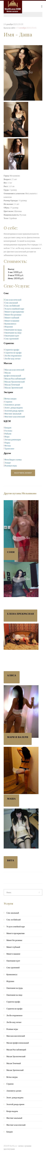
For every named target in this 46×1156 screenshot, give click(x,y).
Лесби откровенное (13, 355)
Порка (7, 442)
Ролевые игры (11, 465)
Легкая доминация (13, 439)
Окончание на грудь (13, 329)
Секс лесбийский (12, 305)
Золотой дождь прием (14, 410)
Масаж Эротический (14, 387)
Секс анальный (11, 302)
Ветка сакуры (10, 398)
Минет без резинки (13, 314)
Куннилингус (10, 323)
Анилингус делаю (12, 404)
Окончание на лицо (13, 332)
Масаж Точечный (12, 384)
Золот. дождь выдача (14, 407)
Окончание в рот (12, 335)
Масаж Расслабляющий (15, 378)
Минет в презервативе (14, 311)
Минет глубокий (12, 317)
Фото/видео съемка (13, 459)
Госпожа (8, 430)
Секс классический (13, 299)
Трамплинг (9, 448)
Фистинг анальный (13, 413)
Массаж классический (14, 369)
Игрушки (9, 326)
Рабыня (8, 433)
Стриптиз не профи (13, 352)
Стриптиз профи (12, 349)
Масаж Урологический (15, 381)
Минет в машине (12, 320)
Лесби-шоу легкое (13, 358)
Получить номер (23, 473)
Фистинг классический (15, 416)
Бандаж (8, 427)
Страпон (8, 401)
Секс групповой (12, 338)
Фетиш (8, 445)
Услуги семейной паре (14, 308)
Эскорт (8, 462)
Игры (7, 436)
